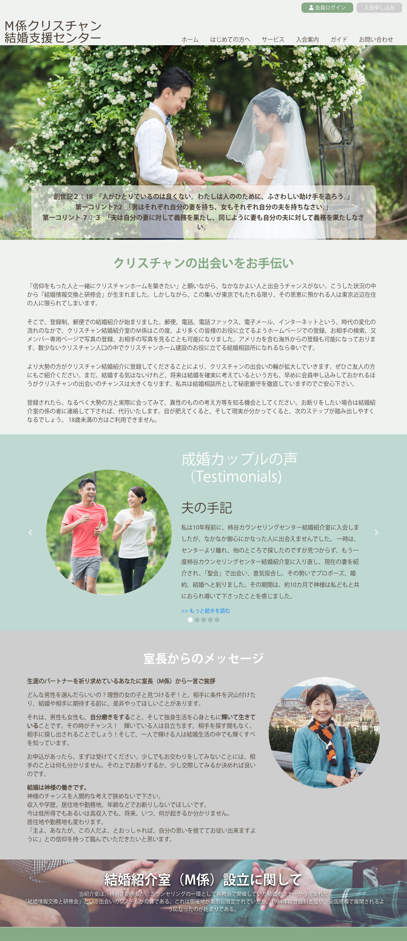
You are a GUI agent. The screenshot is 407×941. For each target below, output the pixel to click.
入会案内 (307, 39)
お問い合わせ (376, 39)
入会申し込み (379, 7)
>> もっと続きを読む (205, 610)
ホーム (190, 39)
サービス (273, 39)
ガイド (339, 39)
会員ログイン (327, 7)
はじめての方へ (230, 39)
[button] (30, 532)
